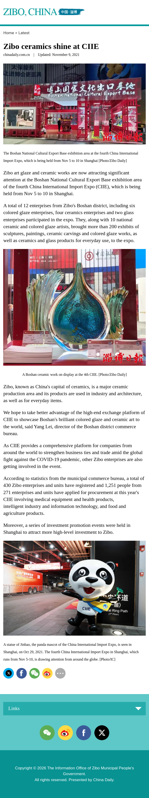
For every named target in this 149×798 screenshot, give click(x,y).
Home (8, 32)
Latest (24, 32)
